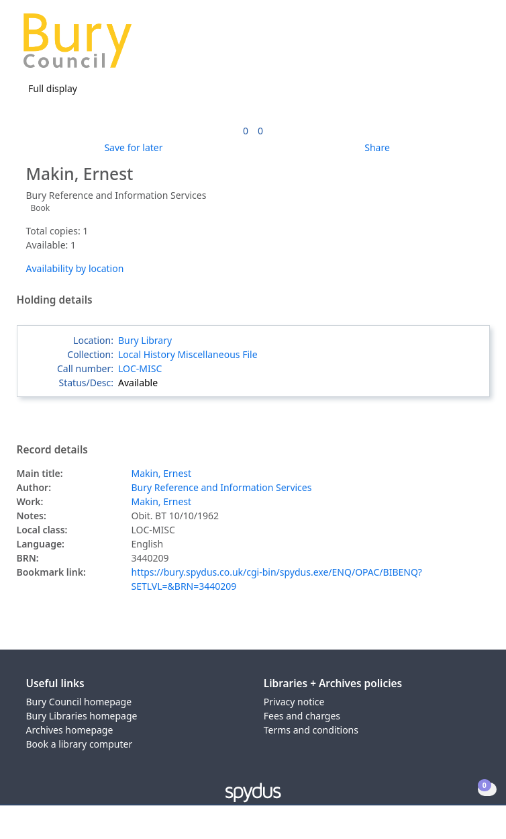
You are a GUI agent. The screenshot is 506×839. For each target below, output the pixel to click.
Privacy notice (294, 701)
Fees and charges (302, 715)
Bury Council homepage (79, 701)
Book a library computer (79, 744)
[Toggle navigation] (475, 46)
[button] (459, 46)
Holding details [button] (55, 300)
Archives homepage (69, 729)
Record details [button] (52, 450)
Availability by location (75, 268)
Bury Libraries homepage (82, 715)
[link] (245, 130)
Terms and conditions (311, 729)
